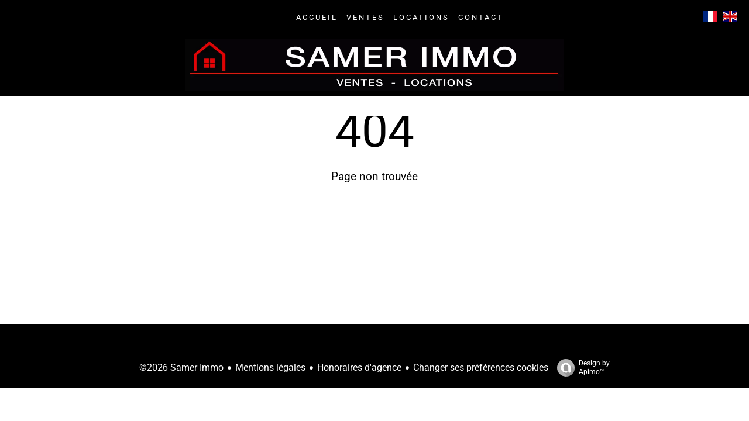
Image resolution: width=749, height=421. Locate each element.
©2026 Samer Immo (181, 367)
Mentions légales (270, 367)
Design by (580, 368)
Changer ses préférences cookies (480, 367)
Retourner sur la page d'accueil (374, 229)
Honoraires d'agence (359, 367)
